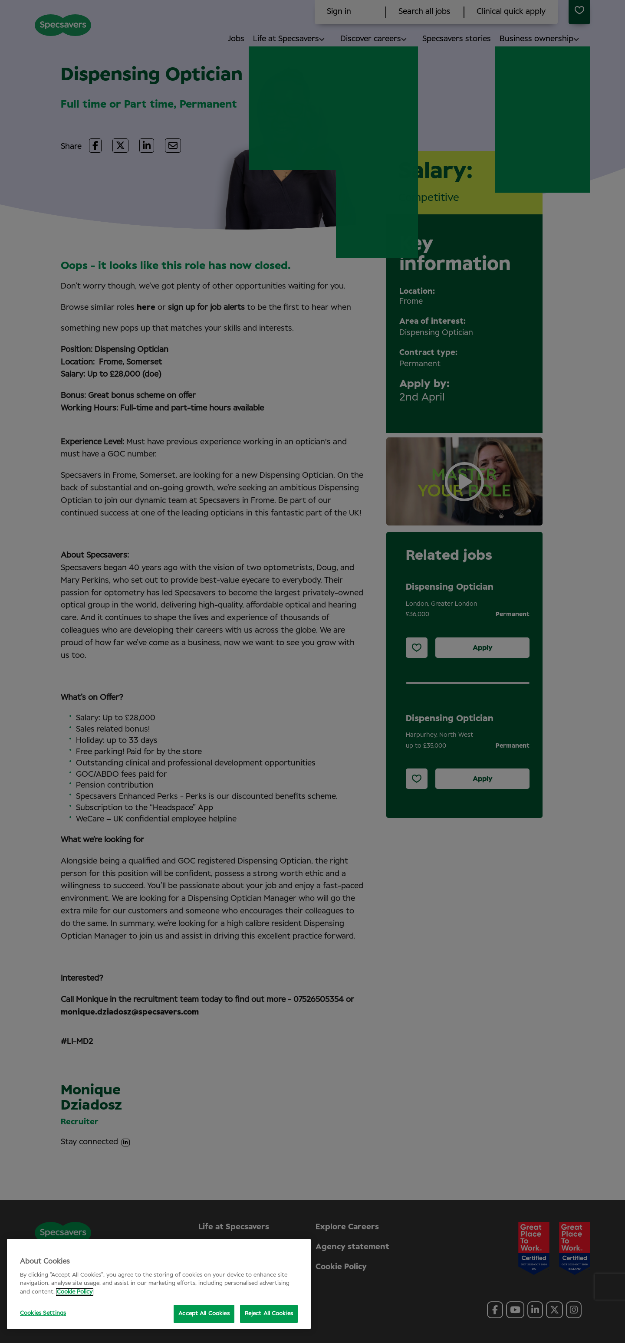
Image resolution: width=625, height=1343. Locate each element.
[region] (159, 1284)
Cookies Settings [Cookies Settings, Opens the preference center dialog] (43, 1313)
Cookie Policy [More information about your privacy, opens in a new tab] (74, 1292)
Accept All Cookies (203, 1314)
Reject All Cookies (269, 1314)
